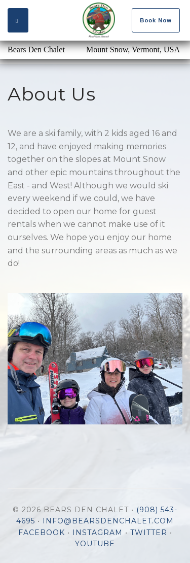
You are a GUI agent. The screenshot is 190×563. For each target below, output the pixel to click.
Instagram (97, 532)
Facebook (41, 532)
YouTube (95, 543)
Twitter (148, 532)
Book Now (156, 20)
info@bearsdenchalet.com (108, 520)
